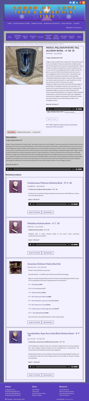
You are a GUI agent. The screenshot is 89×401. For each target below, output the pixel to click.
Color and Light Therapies (63, 37)
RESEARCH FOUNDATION (52, 23)
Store (34, 386)
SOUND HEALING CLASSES (21, 23)
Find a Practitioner (64, 395)
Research (63, 386)
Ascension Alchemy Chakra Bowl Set (44, 264)
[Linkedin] (77, 2)
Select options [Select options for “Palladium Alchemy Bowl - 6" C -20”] (34, 253)
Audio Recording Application (13, 393)
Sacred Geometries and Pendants (56, 37)
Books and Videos (25, 37)
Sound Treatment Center (39, 393)
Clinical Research (64, 389)
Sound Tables (35, 389)
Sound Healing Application (12, 391)
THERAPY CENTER (36, 23)
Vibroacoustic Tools (33, 37)
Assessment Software (71, 37)
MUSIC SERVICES (66, 23)
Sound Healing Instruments (16, 44)
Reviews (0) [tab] (36, 132)
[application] (64, 109)
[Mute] (76, 109)
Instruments (41, 37)
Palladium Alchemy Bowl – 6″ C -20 (44, 223)
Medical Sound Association (66, 391)
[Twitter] (73, 2)
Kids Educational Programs (66, 393)
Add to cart (52, 119)
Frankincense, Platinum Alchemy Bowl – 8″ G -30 (50, 183)
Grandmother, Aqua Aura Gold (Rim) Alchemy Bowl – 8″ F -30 (54, 334)
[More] (83, 2)
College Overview (10, 389)
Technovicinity (69, 399)
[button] (40, 49)
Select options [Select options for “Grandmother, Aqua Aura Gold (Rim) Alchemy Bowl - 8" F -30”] (34, 375)
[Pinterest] (80, 2)
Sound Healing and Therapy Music (17, 37)
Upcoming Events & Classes (12, 395)
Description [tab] (11, 132)
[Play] (48, 109)
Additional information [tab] (24, 132)
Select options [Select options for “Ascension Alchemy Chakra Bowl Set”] (34, 322)
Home (9, 37)
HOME (10, 23)
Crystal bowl (59, 126)
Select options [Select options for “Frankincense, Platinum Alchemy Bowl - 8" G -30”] (34, 212)
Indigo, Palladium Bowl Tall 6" (55, 111)
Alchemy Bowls (29, 44)
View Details (47, 212)
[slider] (80, 108)
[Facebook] (70, 2)
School (8, 386)
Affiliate (79, 37)
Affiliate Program (37, 395)
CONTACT (76, 23)
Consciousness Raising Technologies (48, 37)
